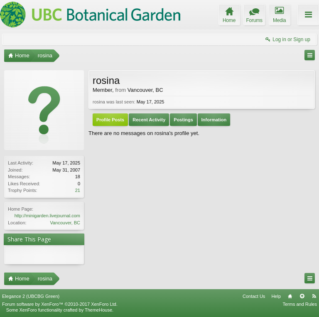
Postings (183, 119)
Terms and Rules (299, 304)
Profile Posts (110, 119)
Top (302, 296)
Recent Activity (149, 119)
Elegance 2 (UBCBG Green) (30, 296)
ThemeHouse (98, 309)
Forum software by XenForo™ (60, 304)
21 (77, 190)
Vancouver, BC (65, 222)
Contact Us (254, 296)
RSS (314, 296)
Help (276, 296)
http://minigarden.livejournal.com (47, 215)
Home (290, 296)
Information (214, 119)
